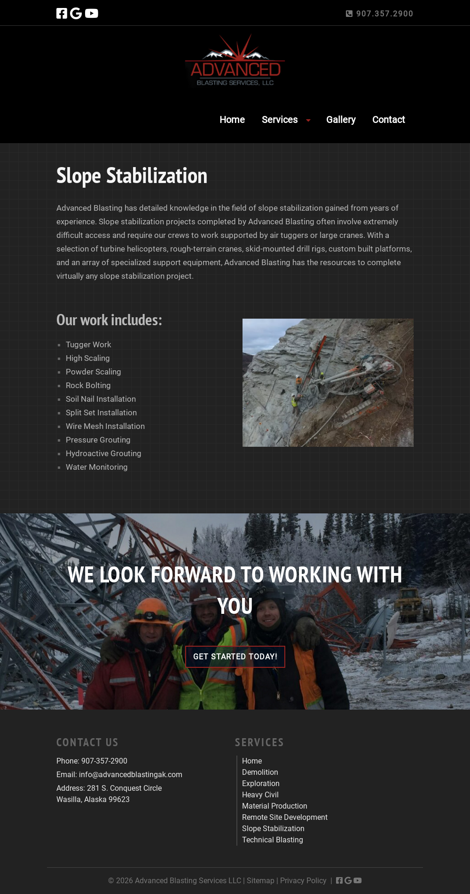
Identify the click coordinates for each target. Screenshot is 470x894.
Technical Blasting (272, 839)
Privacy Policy (303, 880)
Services (280, 119)
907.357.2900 (380, 13)
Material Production (274, 806)
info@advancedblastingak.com (130, 774)
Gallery (340, 119)
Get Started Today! (235, 656)
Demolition (260, 772)
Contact (388, 119)
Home (232, 119)
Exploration (261, 783)
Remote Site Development (285, 817)
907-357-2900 (104, 760)
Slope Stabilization (273, 828)
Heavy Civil (260, 794)
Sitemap (260, 880)
